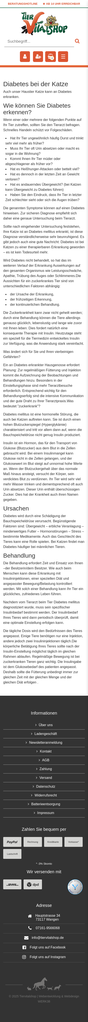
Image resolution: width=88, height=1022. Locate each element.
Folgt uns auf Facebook (44, 947)
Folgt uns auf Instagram (44, 957)
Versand (45, 778)
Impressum (45, 813)
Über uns (46, 725)
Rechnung (32, 842)
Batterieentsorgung (45, 804)
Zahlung (46, 769)
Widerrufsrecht (45, 795)
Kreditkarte (53, 842)
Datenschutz (45, 786)
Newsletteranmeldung (45, 742)
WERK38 (44, 1001)
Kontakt (45, 751)
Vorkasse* (73, 842)
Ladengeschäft (45, 734)
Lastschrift (12, 854)
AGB (45, 760)
